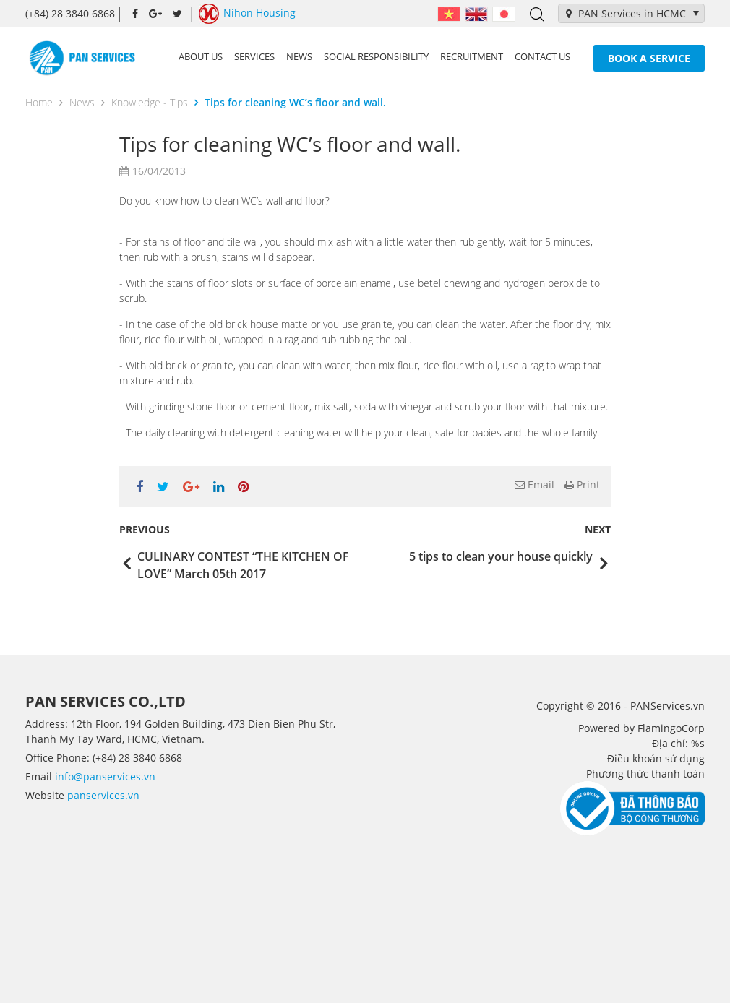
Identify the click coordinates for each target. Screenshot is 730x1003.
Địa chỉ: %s (678, 743)
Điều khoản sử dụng (656, 758)
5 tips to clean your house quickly (501, 556)
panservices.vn (103, 795)
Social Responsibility (376, 56)
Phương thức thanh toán (645, 773)
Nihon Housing (247, 14)
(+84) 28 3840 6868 (70, 13)
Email (534, 484)
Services (254, 56)
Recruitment (471, 56)
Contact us (542, 56)
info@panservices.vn (105, 776)
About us (201, 56)
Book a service (649, 58)
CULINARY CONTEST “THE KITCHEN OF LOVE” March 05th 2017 (243, 565)
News (299, 56)
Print (582, 484)
